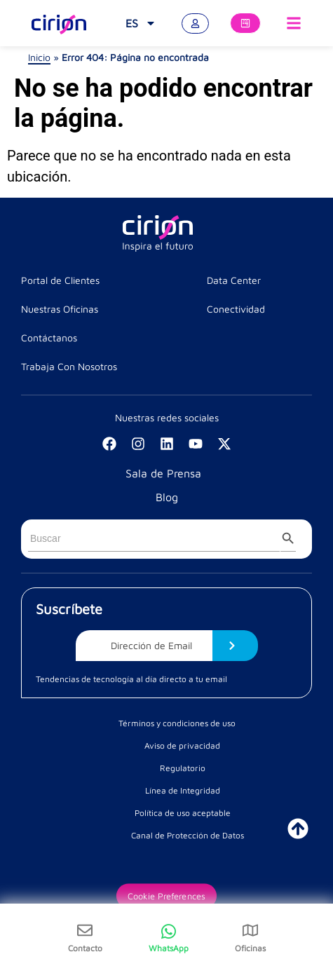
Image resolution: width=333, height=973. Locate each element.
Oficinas (250, 948)
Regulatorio (182, 768)
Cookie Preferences (166, 896)
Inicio (39, 57)
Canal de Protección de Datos (187, 835)
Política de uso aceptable (183, 813)
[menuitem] (140, 23)
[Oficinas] (250, 930)
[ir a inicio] (298, 828)
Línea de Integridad (182, 790)
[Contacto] (85, 930)
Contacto (85, 948)
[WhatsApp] (168, 938)
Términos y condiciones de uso (177, 723)
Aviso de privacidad (182, 745)
